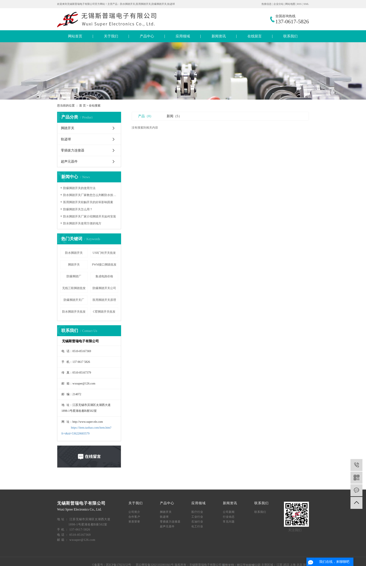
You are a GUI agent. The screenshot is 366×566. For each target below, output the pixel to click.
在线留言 (254, 36)
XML (306, 4)
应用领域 (183, 36)
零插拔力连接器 (72, 150)
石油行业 (197, 521)
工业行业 (197, 516)
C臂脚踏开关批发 (104, 311)
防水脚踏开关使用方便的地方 (82, 223)
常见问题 (229, 521)
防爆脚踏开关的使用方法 (79, 188)
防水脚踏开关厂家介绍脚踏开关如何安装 (89, 216)
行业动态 (229, 516)
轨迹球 (66, 139)
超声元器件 (69, 161)
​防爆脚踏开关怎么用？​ (78, 209)
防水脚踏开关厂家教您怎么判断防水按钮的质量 (90, 195)
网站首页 (75, 36)
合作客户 (134, 516)
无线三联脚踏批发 (74, 288)
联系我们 (290, 36)
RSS (299, 4)
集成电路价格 (104, 276)
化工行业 (197, 526)
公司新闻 (229, 511)
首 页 (82, 105)
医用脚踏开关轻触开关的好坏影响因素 (88, 202)
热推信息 (266, 4)
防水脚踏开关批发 (74, 311)
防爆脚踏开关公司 (104, 288)
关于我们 (111, 36)
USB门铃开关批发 (104, 252)
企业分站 (278, 4)
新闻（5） (174, 116)
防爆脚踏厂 (74, 276)
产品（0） (145, 116)
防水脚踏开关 (74, 252)
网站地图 (290, 4)
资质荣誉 (134, 521)
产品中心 (147, 36)
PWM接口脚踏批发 (104, 264)
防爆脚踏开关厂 (74, 299)
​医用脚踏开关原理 (104, 299)
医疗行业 (197, 511)
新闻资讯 (219, 36)
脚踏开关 (67, 128)
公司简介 (134, 511)
